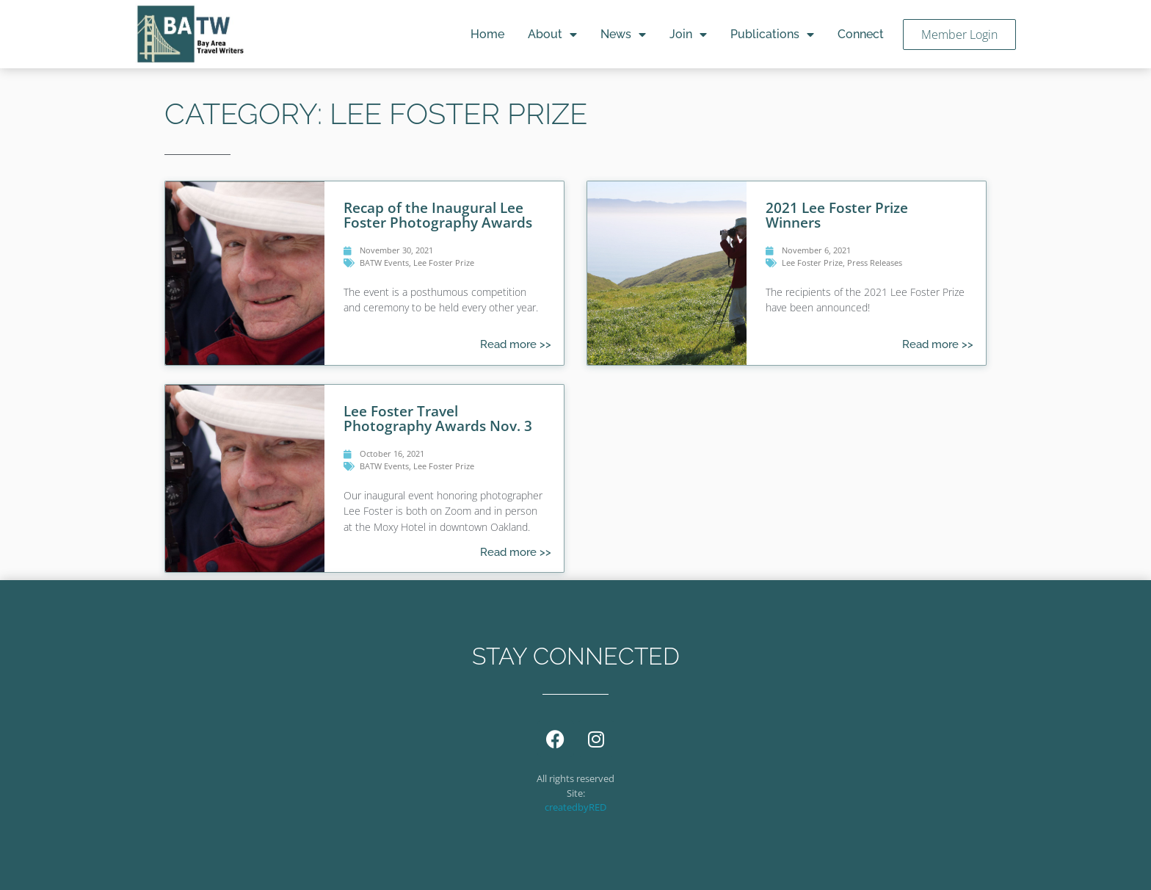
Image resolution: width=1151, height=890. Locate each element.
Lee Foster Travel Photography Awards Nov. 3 (438, 418)
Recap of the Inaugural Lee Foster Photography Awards (438, 215)
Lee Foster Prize (443, 262)
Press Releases (874, 262)
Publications (772, 34)
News (623, 34)
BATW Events (384, 262)
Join (688, 34)
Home (487, 34)
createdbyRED (575, 807)
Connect (861, 34)
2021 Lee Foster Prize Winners (837, 215)
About (552, 34)
